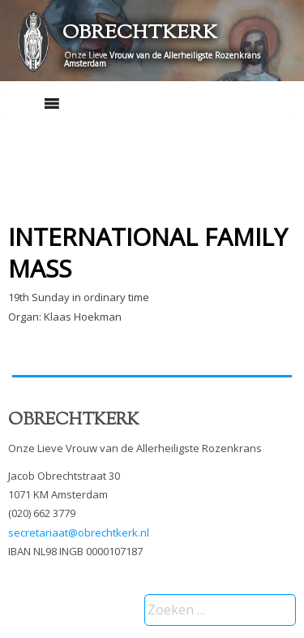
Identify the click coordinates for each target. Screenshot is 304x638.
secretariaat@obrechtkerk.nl (78, 532)
